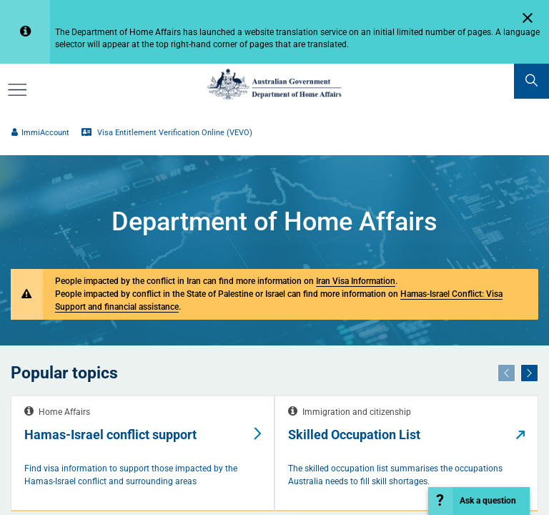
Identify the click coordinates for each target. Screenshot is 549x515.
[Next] (529, 372)
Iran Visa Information (355, 280)
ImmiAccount (40, 132)
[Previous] (506, 372)
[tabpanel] (142, 454)
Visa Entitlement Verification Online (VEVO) (166, 132)
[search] (531, 81)
